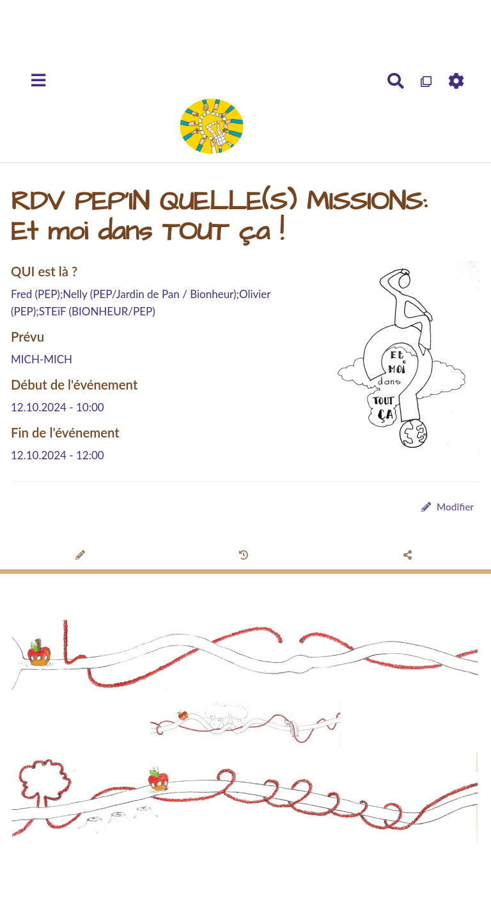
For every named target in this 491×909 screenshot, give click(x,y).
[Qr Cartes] (426, 81)
